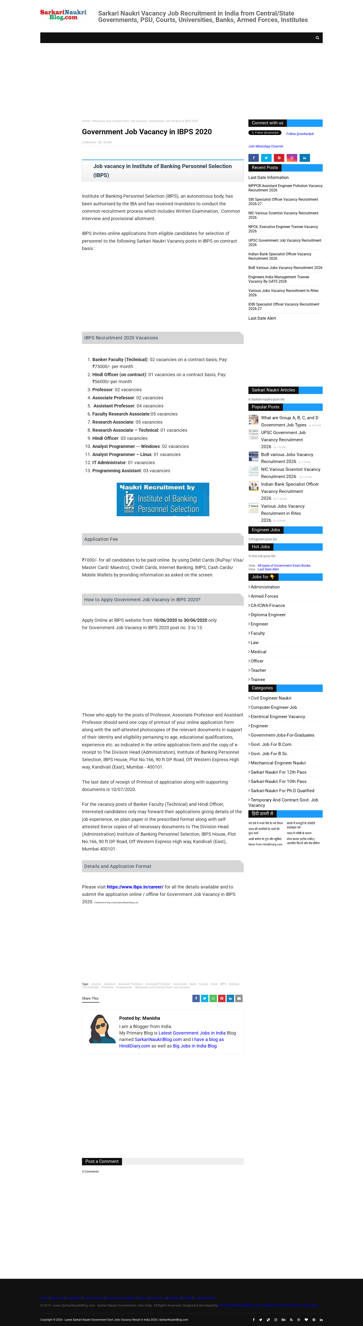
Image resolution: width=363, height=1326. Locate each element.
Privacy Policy (93, 1298)
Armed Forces (264, 596)
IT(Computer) (90, 987)
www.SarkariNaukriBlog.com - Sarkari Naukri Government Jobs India (268, 1305)
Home (86, 121)
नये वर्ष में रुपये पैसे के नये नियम (265, 823)
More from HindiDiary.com (265, 844)
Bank (193, 984)
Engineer (259, 624)
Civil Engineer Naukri (271, 698)
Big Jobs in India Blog (195, 1046)
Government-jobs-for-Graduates (282, 735)
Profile (187, 1298)
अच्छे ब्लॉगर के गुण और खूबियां (265, 839)
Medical (258, 651)
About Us (57, 1298)
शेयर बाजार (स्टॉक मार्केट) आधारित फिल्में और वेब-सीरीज (303, 841)
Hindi (214, 984)
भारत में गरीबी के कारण (299, 833)
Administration (265, 587)
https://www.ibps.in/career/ (135, 887)
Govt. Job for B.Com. (272, 744)
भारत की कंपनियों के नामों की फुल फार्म (263, 831)
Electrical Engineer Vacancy (278, 716)
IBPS (223, 984)
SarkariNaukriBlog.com (158, 1039)
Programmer (124, 987)
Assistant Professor (130, 984)
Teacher (258, 670)
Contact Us (158, 1298)
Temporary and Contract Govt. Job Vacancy (119, 121)
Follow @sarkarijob (300, 134)
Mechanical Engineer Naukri (278, 763)
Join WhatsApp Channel (265, 146)
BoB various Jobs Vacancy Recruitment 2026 (285, 268)
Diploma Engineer (268, 614)
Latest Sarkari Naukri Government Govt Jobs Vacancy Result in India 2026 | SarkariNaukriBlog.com (126, 1319)
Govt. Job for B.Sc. (269, 753)
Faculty (203, 984)
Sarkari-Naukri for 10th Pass (279, 781)
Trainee (258, 679)
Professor (107, 987)
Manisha (90, 142)
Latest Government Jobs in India (192, 1033)
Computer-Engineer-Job (274, 707)
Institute (234, 984)
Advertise (174, 1298)
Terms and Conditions (120, 1298)
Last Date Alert (268, 569)
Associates (180, 984)
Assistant (110, 984)
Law (255, 642)
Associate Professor (158, 984)
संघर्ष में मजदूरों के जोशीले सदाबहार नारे (301, 825)
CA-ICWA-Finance (268, 605)
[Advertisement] (179, 80)
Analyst (96, 984)
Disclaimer (73, 1298)
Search (143, 1298)
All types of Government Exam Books (284, 565)
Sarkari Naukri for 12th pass (279, 772)
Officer (257, 661)
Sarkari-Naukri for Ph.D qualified (282, 790)
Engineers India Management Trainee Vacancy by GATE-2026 (278, 279)
